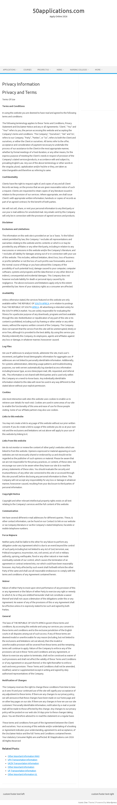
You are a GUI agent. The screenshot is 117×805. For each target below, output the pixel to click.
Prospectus (43, 70)
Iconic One (83, 802)
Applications (9, 70)
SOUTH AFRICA (42, 303)
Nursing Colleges (78, 70)
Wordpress (112, 802)
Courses (27, 70)
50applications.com (58, 10)
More (98, 70)
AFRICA (35, 307)
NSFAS (59, 70)
